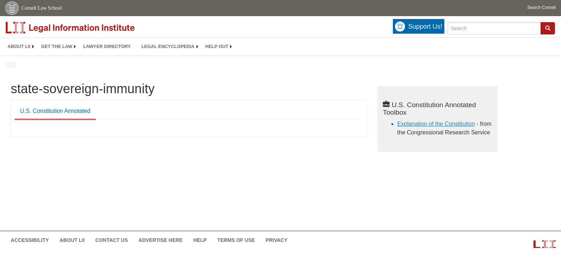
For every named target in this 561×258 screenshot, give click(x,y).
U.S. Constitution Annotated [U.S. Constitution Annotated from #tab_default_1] (55, 111)
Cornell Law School (41, 8)
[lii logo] (86, 27)
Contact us (112, 240)
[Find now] (548, 28)
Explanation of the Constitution (436, 124)
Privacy (277, 240)
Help (199, 240)
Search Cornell (541, 7)
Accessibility (30, 240)
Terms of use (236, 240)
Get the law (56, 46)
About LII (19, 46)
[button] (547, 27)
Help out (216, 46)
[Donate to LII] (418, 26)
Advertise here (160, 240)
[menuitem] (19, 47)
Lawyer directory (107, 46)
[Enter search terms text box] (494, 28)
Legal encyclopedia (167, 46)
